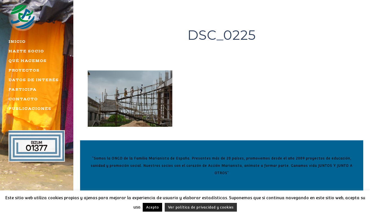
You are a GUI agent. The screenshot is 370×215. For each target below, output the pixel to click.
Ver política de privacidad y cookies (201, 207)
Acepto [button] (152, 207)
